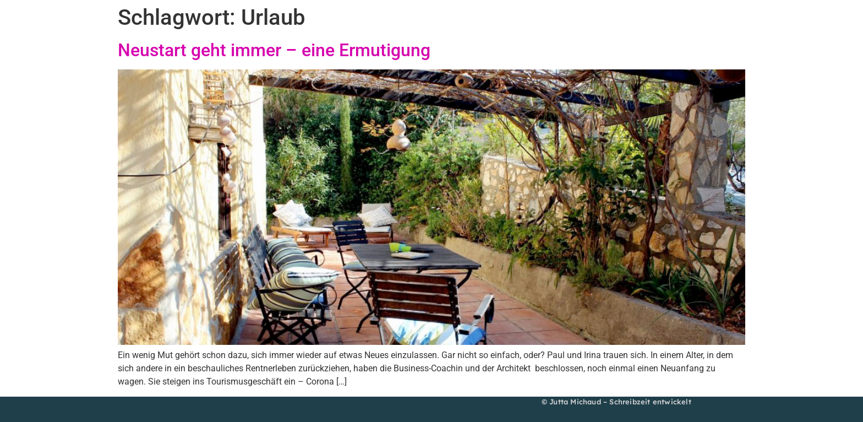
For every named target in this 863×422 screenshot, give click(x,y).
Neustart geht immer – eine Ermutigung (274, 50)
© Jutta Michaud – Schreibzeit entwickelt (616, 401)
